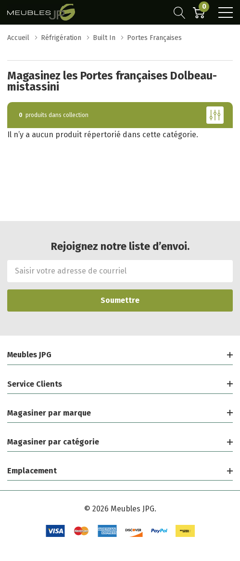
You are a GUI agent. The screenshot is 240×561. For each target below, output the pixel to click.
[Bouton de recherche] (180, 12)
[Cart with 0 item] (199, 12)
